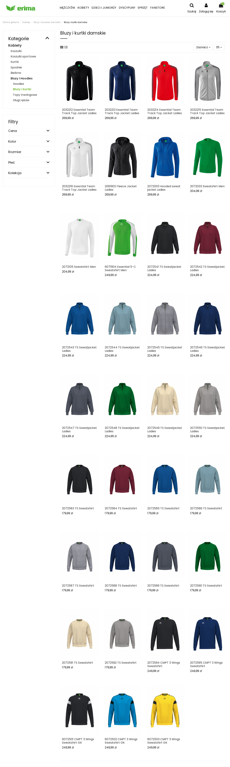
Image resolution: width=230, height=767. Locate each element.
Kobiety (15, 45)
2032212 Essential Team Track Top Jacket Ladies (79, 111)
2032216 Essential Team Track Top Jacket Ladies (79, 188)
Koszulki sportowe (23, 56)
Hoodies (18, 84)
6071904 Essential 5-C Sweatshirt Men (120, 268)
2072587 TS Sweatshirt (78, 586)
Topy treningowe (25, 95)
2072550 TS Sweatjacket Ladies (207, 429)
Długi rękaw (21, 100)
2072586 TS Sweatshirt (206, 508)
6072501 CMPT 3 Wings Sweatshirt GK (78, 741)
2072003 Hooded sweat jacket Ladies (163, 188)
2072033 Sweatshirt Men (207, 186)
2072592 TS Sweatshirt (121, 663)
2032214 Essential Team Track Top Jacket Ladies (164, 111)
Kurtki (15, 62)
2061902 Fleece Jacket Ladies (121, 188)
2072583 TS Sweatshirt (78, 508)
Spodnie (16, 67)
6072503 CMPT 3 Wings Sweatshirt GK (163, 741)
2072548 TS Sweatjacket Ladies (122, 429)
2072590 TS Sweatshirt (206, 586)
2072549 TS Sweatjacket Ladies (164, 429)
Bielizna (16, 73)
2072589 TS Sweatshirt (163, 586)
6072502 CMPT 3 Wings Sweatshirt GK (121, 741)
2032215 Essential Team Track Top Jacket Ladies (207, 111)
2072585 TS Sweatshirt (163, 508)
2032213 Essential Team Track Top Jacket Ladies (122, 111)
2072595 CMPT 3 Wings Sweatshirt (206, 664)
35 (219, 47)
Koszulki (16, 51)
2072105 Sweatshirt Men (79, 267)
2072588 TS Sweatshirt (121, 586)
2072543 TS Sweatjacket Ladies (79, 349)
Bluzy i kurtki (22, 89)
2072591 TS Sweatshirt (77, 663)
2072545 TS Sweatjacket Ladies (164, 349)
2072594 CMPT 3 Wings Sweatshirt (163, 664)
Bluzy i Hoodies (22, 78)
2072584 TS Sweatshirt (121, 508)
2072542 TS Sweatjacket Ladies (207, 268)
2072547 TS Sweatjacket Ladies (79, 429)
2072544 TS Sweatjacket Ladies (122, 349)
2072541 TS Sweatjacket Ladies (164, 268)
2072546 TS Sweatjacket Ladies (207, 349)
